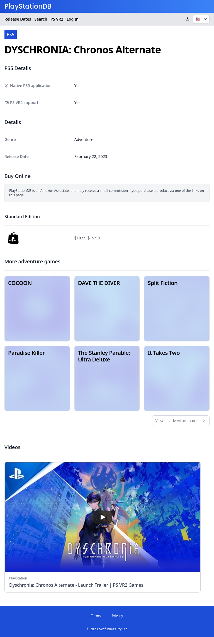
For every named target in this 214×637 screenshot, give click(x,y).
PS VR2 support (24, 102)
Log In (73, 19)
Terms (96, 615)
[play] (102, 517)
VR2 (56, 19)
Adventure (83, 139)
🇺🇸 (202, 19)
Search (40, 19)
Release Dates (17, 19)
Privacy (117, 615)
